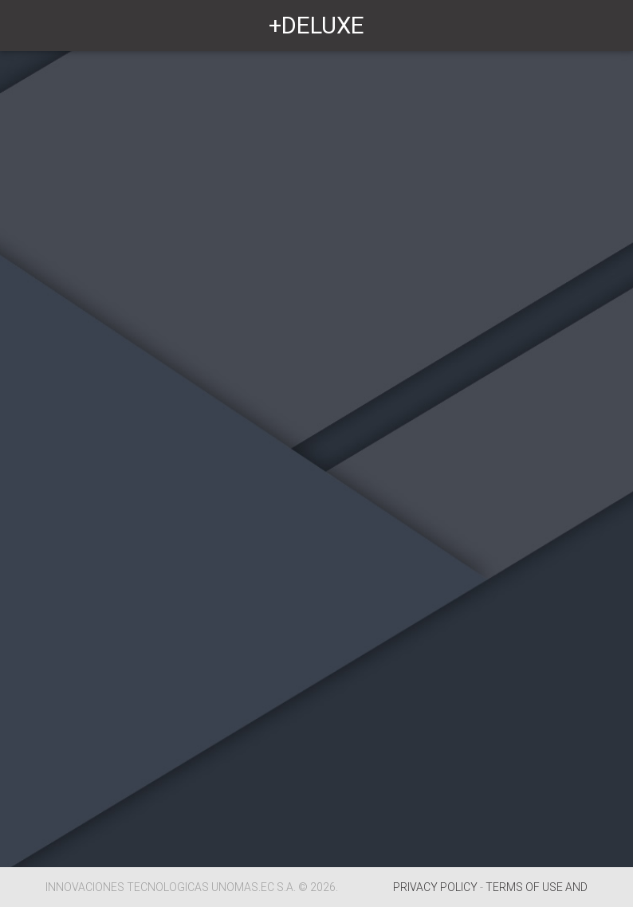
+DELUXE (316, 25)
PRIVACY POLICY (435, 887)
